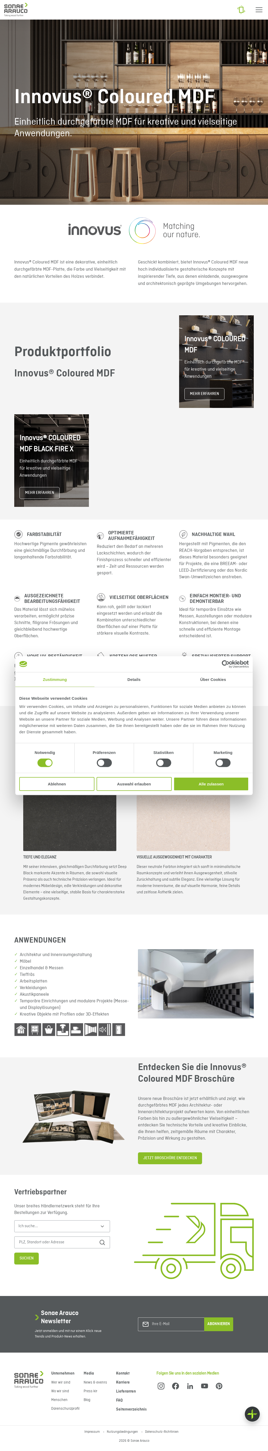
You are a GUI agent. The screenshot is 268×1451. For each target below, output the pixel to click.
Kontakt (123, 1373)
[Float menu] (252, 1414)
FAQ (119, 1400)
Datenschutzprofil (65, 1408)
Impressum (92, 1432)
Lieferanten (126, 1391)
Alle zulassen (211, 784)
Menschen (59, 1400)
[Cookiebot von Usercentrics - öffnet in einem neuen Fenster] (226, 664)
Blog (87, 1400)
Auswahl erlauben (134, 784)
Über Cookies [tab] (213, 679)
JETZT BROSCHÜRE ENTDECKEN (170, 1158)
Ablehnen (57, 784)
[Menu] (259, 10)
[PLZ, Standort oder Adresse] (56, 1242)
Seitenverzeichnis (131, 1409)
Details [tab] (134, 679)
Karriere (123, 1382)
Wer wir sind (60, 1382)
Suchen (27, 1258)
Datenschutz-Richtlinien (162, 1432)
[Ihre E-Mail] (173, 1324)
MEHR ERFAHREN (204, 394)
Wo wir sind (60, 1391)
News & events (95, 1382)
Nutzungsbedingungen (123, 1432)
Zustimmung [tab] (55, 679)
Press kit (90, 1391)
